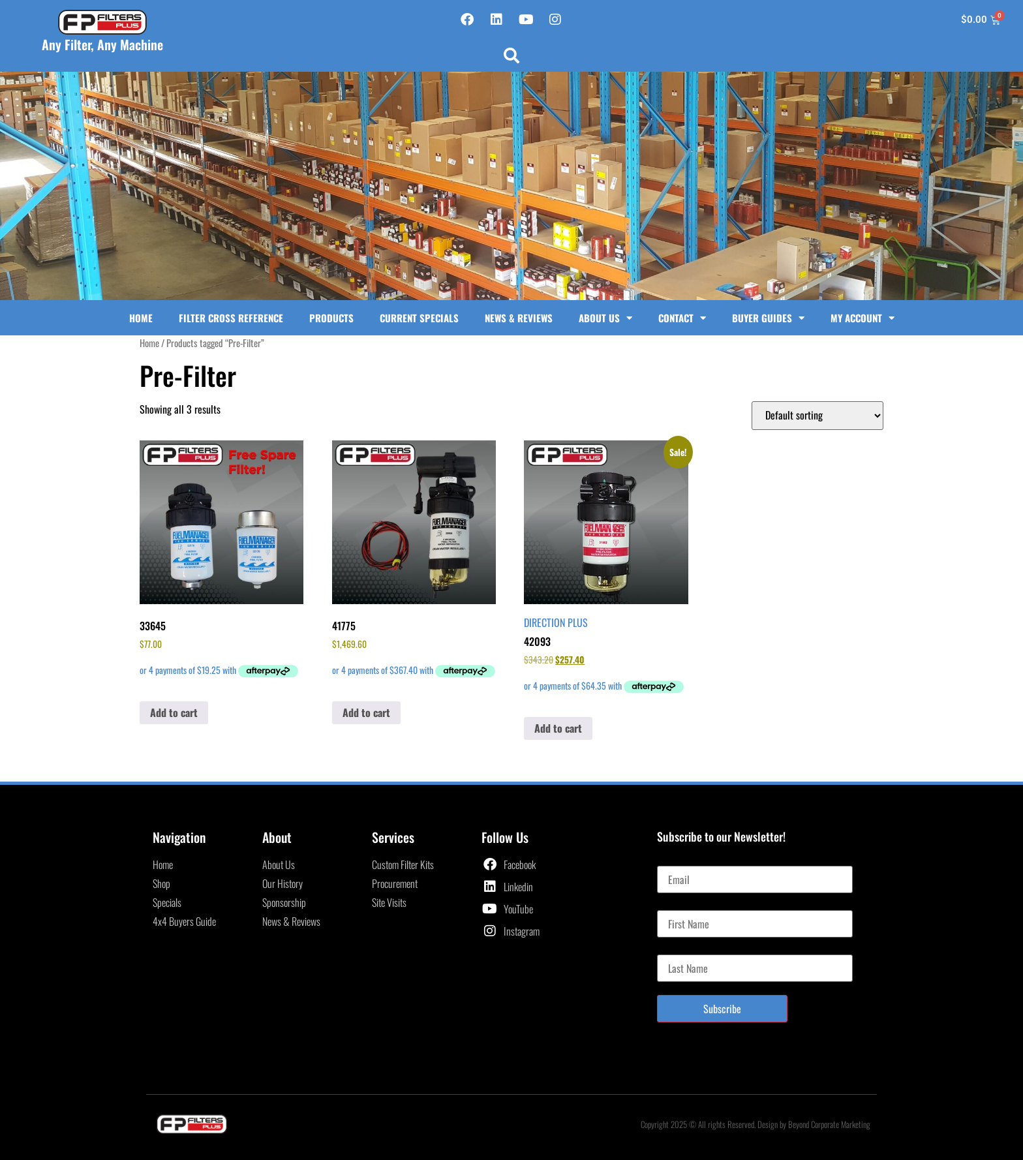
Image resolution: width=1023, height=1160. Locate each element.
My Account (862, 318)
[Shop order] (817, 415)
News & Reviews (519, 318)
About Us (605, 318)
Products (331, 318)
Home (141, 318)
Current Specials (419, 318)
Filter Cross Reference (231, 318)
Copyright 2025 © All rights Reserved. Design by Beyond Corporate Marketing (755, 1124)
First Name (677, 905)
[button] (511, 55)
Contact (682, 318)
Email (668, 860)
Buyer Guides (768, 318)
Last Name (677, 949)
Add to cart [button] (174, 712)
